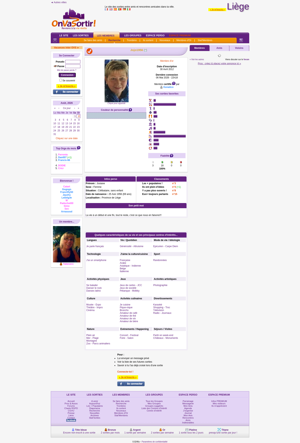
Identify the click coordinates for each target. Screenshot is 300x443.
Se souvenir (68, 80)
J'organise (188, 410)
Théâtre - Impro (94, 307)
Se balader (92, 285)
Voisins (239, 48)
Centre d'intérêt (154, 410)
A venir (94, 401)
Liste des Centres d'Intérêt (154, 408)
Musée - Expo (93, 304)
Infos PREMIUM (219, 401)
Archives (94, 415)
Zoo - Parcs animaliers (98, 343)
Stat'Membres (205, 40)
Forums (71, 406)
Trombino (132, 40)
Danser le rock (94, 288)
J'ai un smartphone (96, 260)
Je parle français (95, 246)
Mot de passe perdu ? (66, 70)
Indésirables (188, 422)
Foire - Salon (127, 338)
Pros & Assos (70, 403)
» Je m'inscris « (217, 10)
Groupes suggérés (154, 406)
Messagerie (188, 403)
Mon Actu (188, 406)
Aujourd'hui (94, 403)
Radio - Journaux (162, 313)
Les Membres (105, 35)
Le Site (63, 35)
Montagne (91, 340)
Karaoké (157, 304)
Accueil (70, 401)
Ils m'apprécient (219, 406)
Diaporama (94, 408)
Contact (71, 418)
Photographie (160, 285)
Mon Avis (188, 415)
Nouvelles (94, 413)
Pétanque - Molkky (129, 290)
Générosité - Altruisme (131, 246)
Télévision (158, 310)
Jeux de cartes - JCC (131, 285)
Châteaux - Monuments (165, 338)
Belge (123, 268)
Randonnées (160, 260)
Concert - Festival (129, 335)
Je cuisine (125, 304)
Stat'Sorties (94, 418)
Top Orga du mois (66, 148)
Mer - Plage (92, 338)
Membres (199, 48)
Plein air (90, 335)
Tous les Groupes (154, 401)
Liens (71, 415)
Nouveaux (165, 40)
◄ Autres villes (58, 2)
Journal (188, 413)
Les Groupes (132, 35)
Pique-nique (126, 307)
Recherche (114, 40)
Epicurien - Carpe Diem (165, 246)
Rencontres (188, 418)
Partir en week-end (163, 335)
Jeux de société (128, 288)
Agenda (188, 408)
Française (125, 260)
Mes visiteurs (219, 403)
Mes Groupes (154, 403)
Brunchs (124, 310)
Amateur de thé (128, 315)
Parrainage (188, 401)
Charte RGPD (71, 408)
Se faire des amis (93, 40)
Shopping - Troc (161, 307)
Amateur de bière (129, 321)
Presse (71, 413)
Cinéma (90, 310)
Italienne (124, 271)
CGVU (71, 410)
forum (246, 59)
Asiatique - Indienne (130, 265)
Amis (219, 48)
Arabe (123, 263)
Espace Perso (155, 35)
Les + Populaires (95, 406)
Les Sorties (80, 35)
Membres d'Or (183, 40)
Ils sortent (148, 40)
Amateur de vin (128, 318)
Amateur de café (128, 313)
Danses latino (93, 290)
